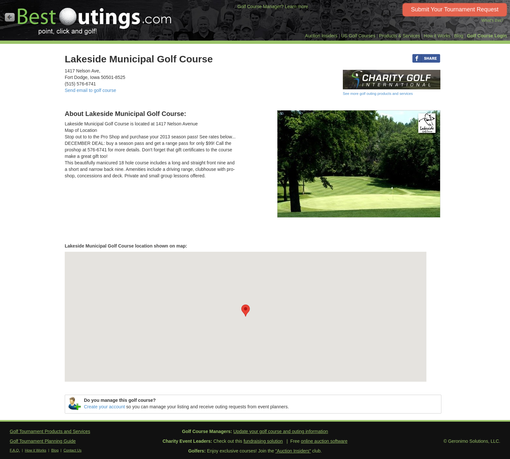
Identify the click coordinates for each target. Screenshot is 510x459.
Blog (458, 35)
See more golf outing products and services (378, 94)
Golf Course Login (487, 35)
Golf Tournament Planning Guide (43, 441)
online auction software (324, 441)
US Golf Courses (358, 35)
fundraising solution (263, 441)
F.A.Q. (15, 450)
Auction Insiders (321, 35)
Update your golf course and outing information (280, 431)
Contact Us (72, 450)
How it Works (437, 35)
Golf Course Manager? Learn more (272, 6)
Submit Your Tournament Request (455, 9)
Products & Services (399, 35)
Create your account (104, 406)
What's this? (492, 20)
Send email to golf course (90, 90)
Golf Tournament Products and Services (50, 431)
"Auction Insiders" (293, 450)
